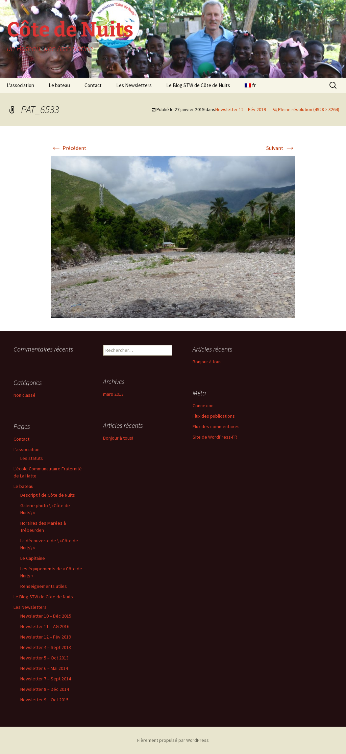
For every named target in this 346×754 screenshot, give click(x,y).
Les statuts (31, 458)
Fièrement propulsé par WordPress (173, 740)
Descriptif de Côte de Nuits (47, 495)
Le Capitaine (32, 558)
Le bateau (59, 85)
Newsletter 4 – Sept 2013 (45, 647)
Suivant (280, 148)
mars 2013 (113, 394)
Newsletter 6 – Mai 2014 (44, 668)
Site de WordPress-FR (215, 437)
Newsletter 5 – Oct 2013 (44, 658)
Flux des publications (214, 416)
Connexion (203, 405)
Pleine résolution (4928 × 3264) (308, 109)
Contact (93, 85)
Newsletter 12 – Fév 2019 (240, 109)
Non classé (24, 395)
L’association (20, 85)
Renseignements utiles (43, 586)
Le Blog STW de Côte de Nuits (198, 85)
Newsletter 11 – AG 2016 (44, 626)
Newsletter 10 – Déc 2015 (45, 616)
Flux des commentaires (216, 426)
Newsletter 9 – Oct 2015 (44, 700)
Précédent (68, 148)
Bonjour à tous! (208, 362)
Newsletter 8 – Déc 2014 (44, 689)
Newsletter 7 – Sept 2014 (45, 679)
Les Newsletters (134, 85)
